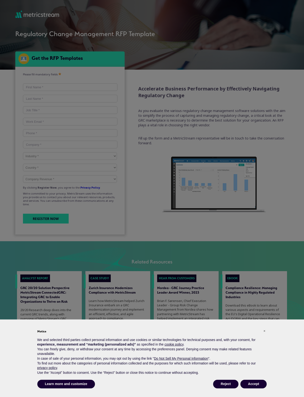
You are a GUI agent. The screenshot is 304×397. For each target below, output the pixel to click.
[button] (264, 331)
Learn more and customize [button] (66, 384)
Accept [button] (253, 384)
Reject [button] (226, 384)
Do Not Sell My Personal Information (181, 358)
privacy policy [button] (47, 368)
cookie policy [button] (174, 344)
